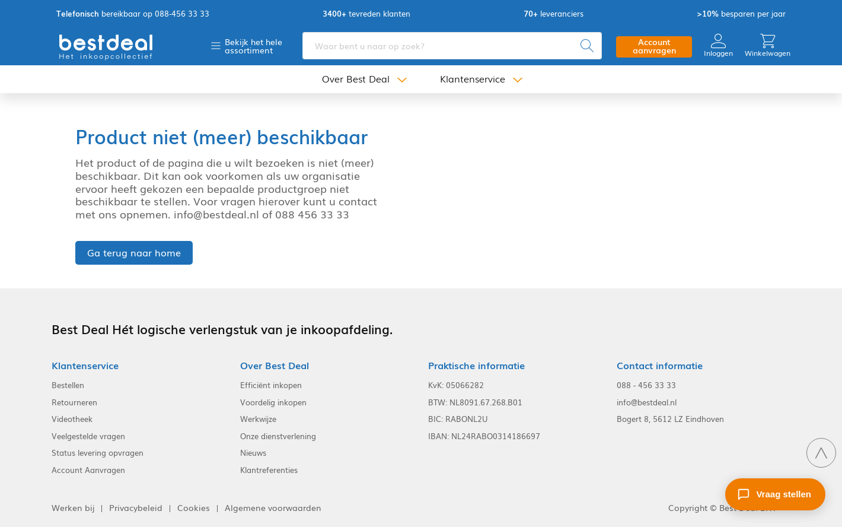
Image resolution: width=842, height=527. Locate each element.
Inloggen (718, 45)
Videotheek (72, 419)
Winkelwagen (767, 45)
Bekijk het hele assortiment (253, 45)
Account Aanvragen (88, 470)
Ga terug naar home (134, 252)
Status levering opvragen (97, 453)
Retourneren (74, 402)
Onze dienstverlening (278, 436)
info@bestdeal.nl (647, 402)
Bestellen (68, 385)
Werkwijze (258, 419)
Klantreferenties (269, 470)
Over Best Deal (356, 78)
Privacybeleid (135, 508)
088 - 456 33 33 (646, 385)
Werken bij (73, 508)
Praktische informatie (476, 365)
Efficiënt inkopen (271, 385)
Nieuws (253, 453)
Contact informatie (660, 365)
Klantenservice (472, 78)
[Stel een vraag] (775, 494)
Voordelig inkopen (273, 402)
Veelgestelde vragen (88, 436)
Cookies (193, 508)
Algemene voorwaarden (273, 508)
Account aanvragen (654, 46)
